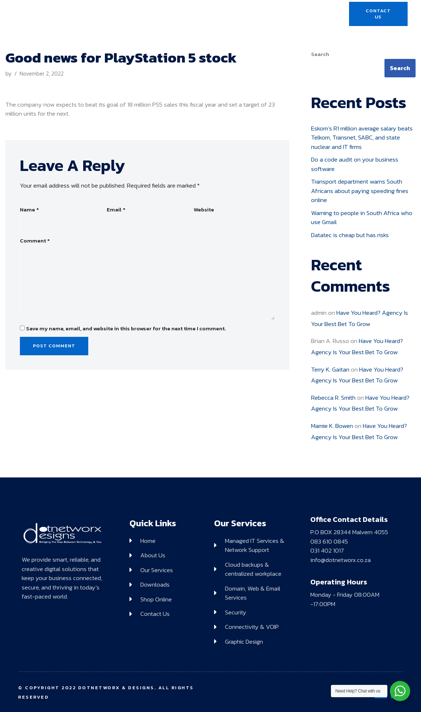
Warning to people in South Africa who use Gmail (361, 217)
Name (29, 210)
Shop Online (288, 14)
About (162, 14)
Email (116, 210)
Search (320, 54)
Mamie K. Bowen (332, 425)
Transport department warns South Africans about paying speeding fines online (359, 191)
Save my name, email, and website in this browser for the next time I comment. (126, 329)
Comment (35, 241)
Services (199, 14)
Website (204, 210)
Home (131, 14)
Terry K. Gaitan (330, 369)
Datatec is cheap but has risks (350, 235)
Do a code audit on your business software (354, 164)
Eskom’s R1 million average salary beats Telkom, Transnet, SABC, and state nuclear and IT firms (362, 137)
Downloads (243, 14)
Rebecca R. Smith (333, 397)
